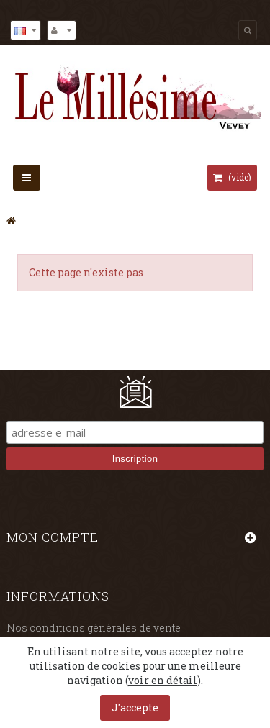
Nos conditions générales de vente (93, 627)
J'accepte (135, 707)
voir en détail (162, 680)
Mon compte (52, 537)
